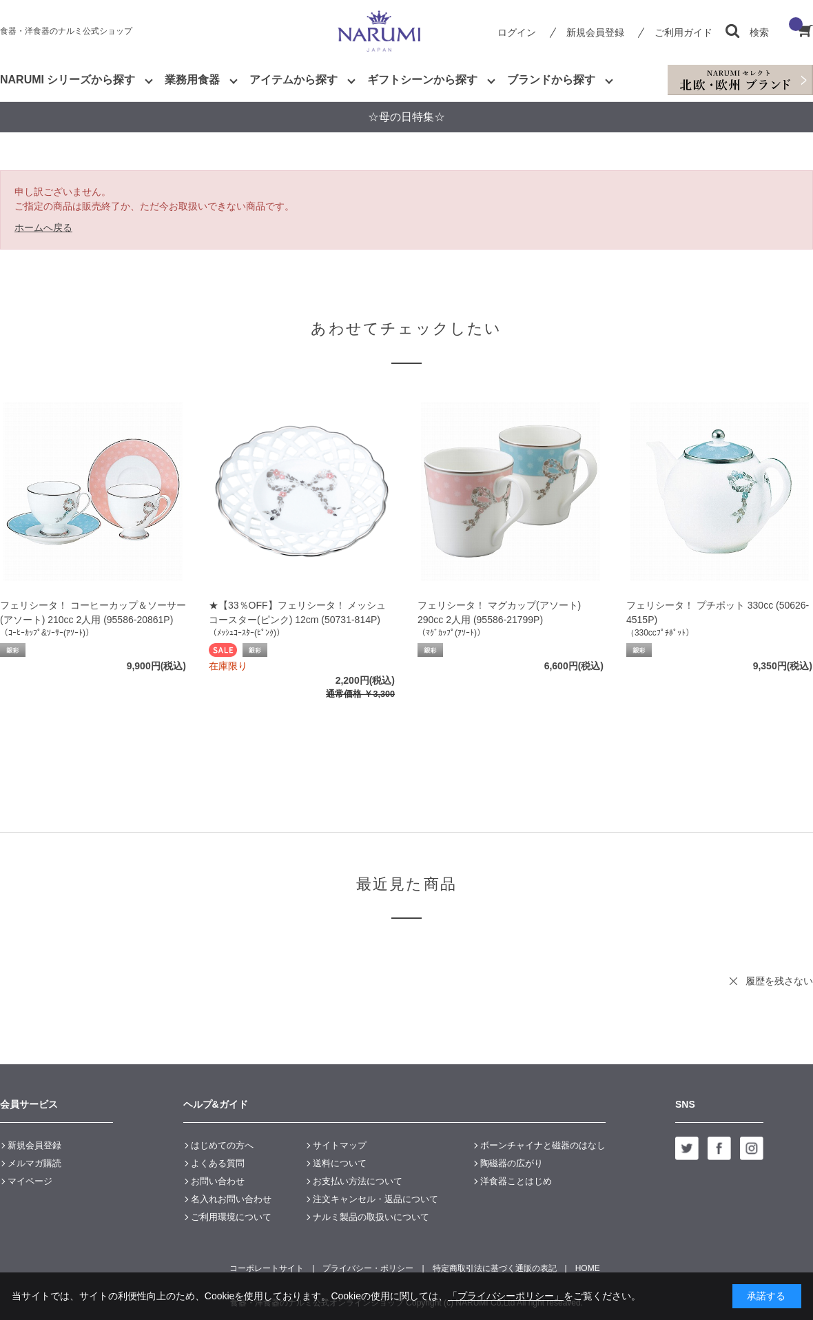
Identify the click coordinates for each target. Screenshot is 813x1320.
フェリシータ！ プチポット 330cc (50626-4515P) (717, 612)
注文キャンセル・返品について (375, 1199)
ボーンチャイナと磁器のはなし (543, 1145)
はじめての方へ (222, 1145)
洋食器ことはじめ (516, 1181)
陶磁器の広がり (511, 1163)
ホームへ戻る (43, 227)
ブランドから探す (551, 79)
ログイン (516, 32)
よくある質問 (218, 1163)
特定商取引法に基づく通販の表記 (495, 1268)
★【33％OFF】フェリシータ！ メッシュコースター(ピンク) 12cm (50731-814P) (297, 612)
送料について (340, 1163)
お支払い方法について (357, 1181)
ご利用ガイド (683, 32)
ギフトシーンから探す (422, 79)
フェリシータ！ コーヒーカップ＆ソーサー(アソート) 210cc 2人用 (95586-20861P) (93, 612)
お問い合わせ (218, 1181)
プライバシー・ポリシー (367, 1268)
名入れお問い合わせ (231, 1199)
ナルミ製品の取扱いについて (371, 1217)
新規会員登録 (595, 32)
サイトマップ (340, 1145)
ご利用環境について (231, 1217)
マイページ (30, 1181)
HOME (587, 1268)
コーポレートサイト (266, 1268)
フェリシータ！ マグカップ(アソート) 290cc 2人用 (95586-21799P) (499, 612)
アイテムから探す (293, 79)
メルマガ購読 (34, 1163)
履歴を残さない (779, 980)
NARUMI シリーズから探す (67, 79)
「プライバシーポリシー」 (506, 1295)
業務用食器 (192, 79)
